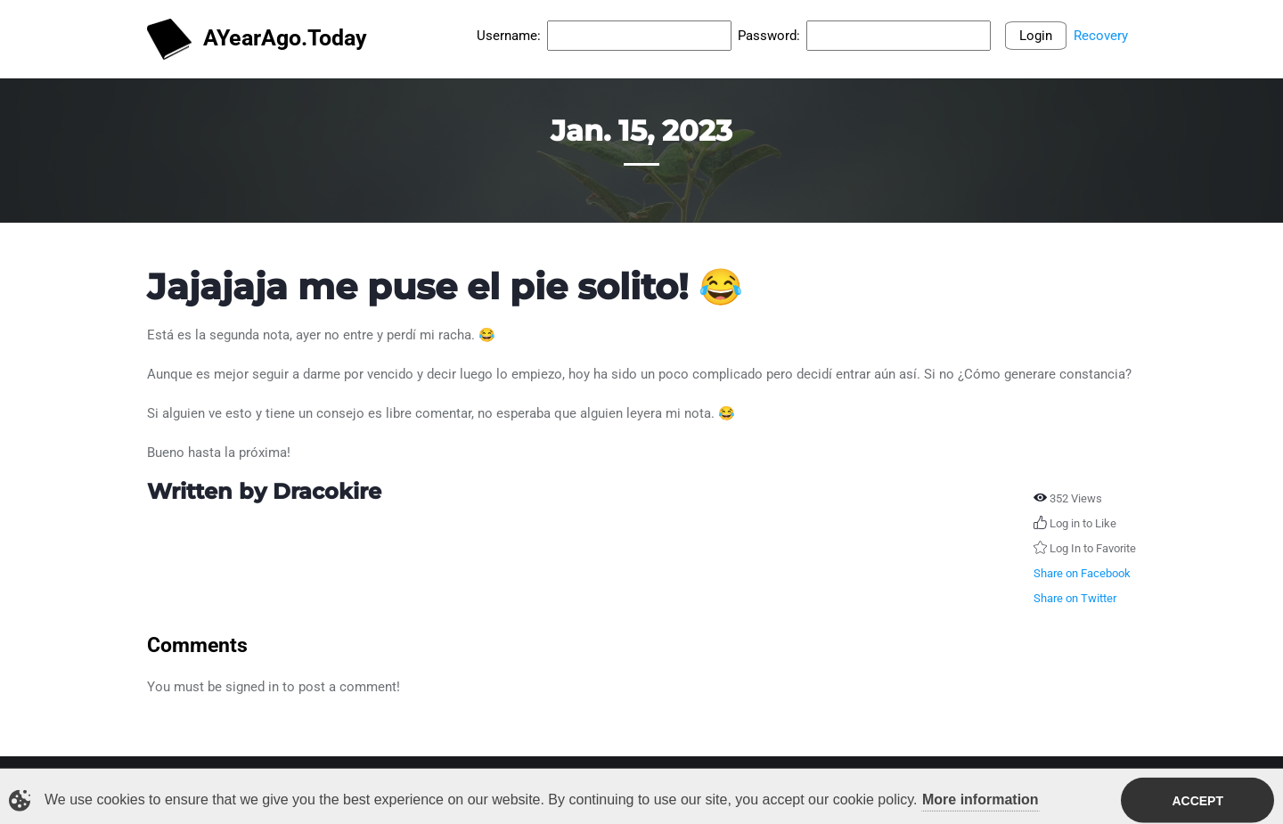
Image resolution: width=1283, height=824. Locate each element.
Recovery (1101, 36)
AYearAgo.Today (257, 40)
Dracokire (327, 491)
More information (980, 801)
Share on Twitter (1075, 598)
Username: (509, 36)
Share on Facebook (1082, 573)
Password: (769, 36)
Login (1035, 36)
